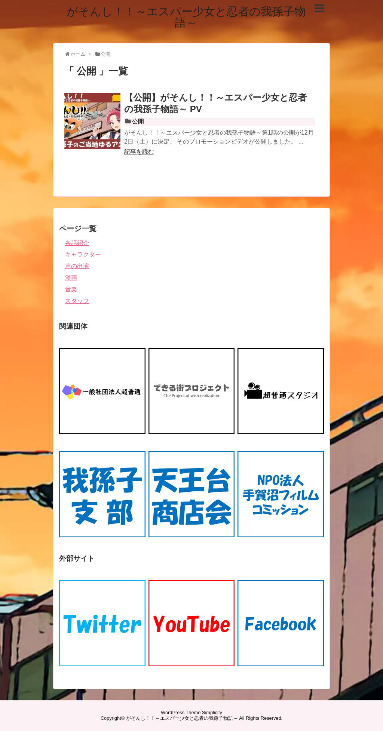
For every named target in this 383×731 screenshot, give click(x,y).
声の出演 (77, 266)
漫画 (71, 277)
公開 (138, 121)
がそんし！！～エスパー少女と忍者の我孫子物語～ (186, 17)
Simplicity (212, 712)
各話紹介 (77, 243)
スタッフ (77, 301)
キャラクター (83, 254)
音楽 (71, 289)
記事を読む (139, 151)
